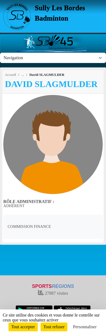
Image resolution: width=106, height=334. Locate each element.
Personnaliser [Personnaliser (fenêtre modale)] (85, 326)
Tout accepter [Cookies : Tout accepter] (23, 326)
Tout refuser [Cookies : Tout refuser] (54, 326)
